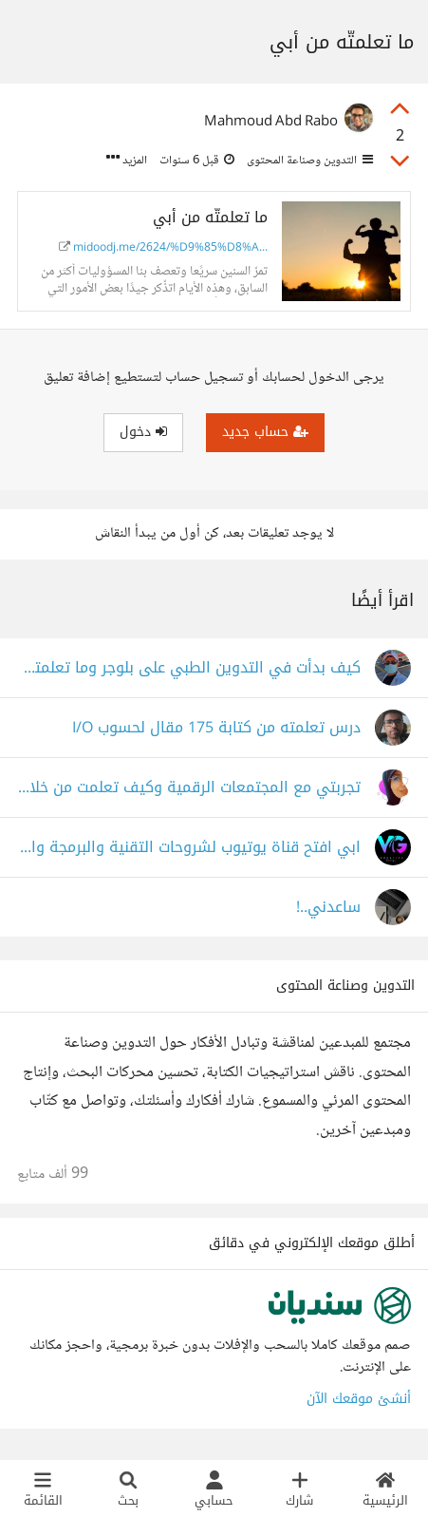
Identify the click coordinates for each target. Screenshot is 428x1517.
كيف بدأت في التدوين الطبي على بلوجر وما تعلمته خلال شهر (189, 668)
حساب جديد (265, 432)
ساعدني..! (328, 908)
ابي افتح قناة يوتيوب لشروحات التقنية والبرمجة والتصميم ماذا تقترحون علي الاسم (189, 848)
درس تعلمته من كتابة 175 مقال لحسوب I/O (216, 728)
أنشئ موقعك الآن (359, 1399)
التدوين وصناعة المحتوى (308, 160)
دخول (143, 432)
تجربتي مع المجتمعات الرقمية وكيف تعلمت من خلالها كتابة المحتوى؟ (189, 788)
